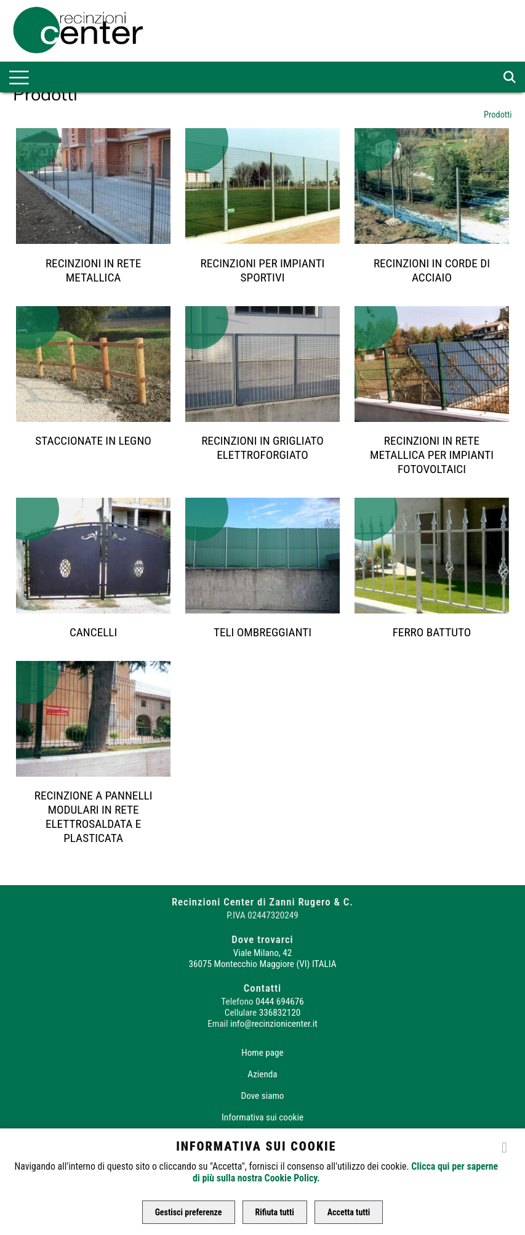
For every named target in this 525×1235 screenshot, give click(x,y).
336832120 (279, 1012)
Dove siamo (262, 1095)
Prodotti (498, 115)
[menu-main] (19, 77)
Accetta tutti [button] (349, 1212)
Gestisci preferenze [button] (188, 1212)
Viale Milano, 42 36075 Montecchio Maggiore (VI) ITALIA (262, 958)
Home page (262, 1052)
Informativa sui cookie (262, 1117)
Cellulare (241, 1012)
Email (217, 1023)
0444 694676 (279, 1001)
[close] (504, 1146)
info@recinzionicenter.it (274, 1023)
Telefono (237, 1001)
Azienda (262, 1074)
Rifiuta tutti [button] (274, 1212)
